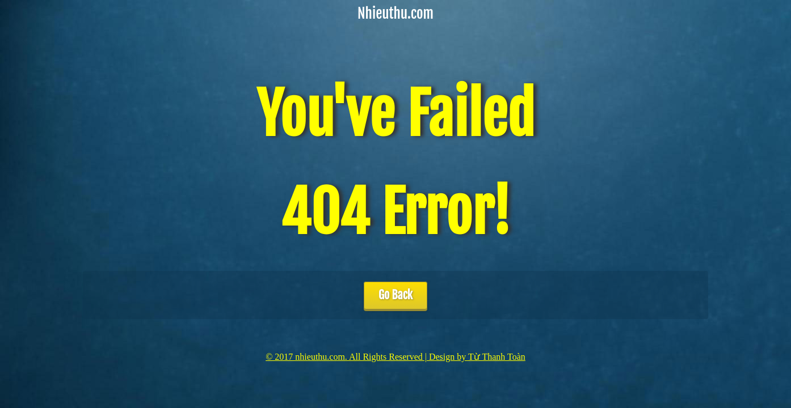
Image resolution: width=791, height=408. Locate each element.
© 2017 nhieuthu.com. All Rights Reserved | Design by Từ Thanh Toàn (395, 357)
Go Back (395, 295)
